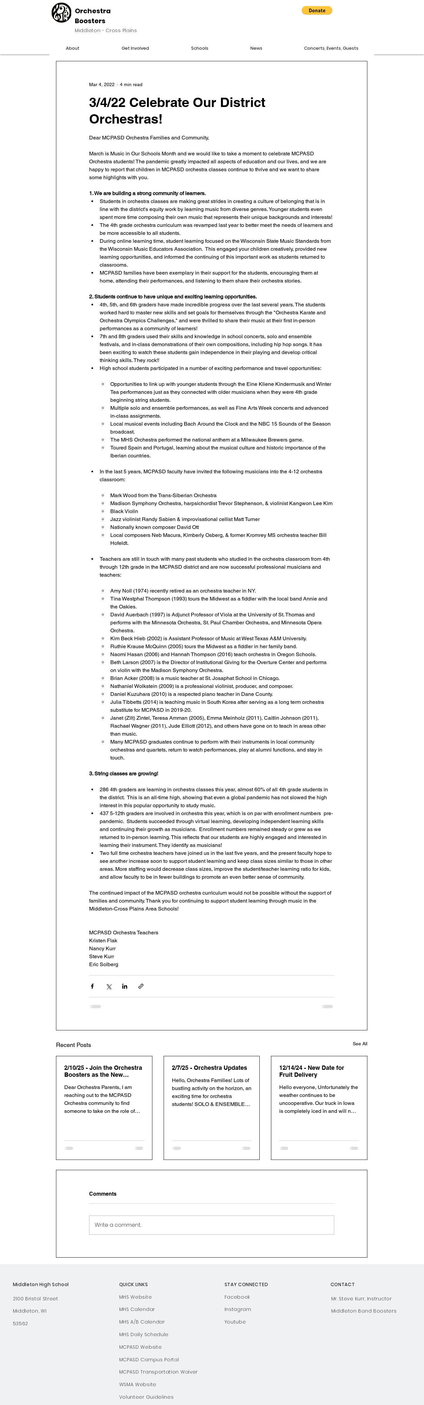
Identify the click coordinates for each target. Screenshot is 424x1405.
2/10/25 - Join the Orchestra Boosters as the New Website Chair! (103, 1071)
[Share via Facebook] (92, 986)
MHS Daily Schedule (144, 1334)
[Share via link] (141, 986)
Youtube (235, 1322)
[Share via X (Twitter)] (108, 986)
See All (360, 1043)
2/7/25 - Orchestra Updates (209, 1067)
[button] (317, 10)
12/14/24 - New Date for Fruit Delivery (311, 1071)
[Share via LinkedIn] (125, 986)
